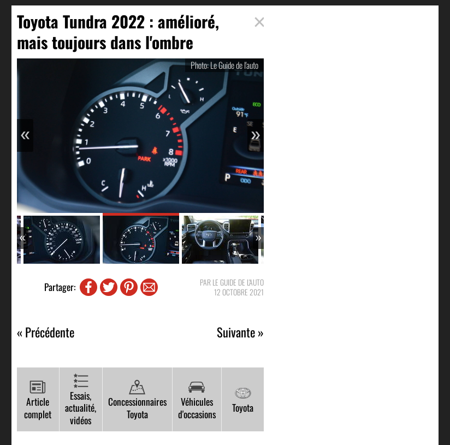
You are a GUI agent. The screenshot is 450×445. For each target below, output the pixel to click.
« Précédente (45, 332)
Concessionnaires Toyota (137, 400)
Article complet (37, 400)
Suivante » (240, 332)
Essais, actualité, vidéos (80, 400)
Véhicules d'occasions (197, 400)
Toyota (242, 399)
